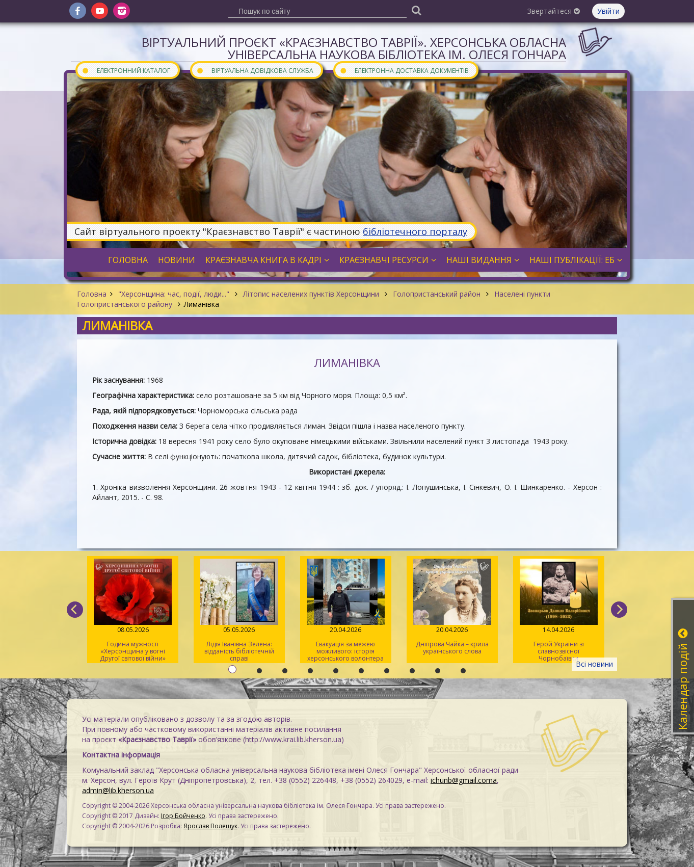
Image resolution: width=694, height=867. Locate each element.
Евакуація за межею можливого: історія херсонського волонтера (345, 611)
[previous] (75, 609)
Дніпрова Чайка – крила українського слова (452, 607)
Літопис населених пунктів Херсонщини (311, 294)
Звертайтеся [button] (553, 11)
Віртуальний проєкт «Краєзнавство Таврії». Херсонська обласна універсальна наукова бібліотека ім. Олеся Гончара (354, 48)
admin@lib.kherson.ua (118, 790)
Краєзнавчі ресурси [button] (387, 260)
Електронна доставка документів (404, 70)
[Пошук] (416, 10)
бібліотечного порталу (415, 231)
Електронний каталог (126, 70)
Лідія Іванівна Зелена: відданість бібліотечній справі (239, 611)
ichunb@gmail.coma (464, 780)
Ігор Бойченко (183, 815)
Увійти (608, 11)
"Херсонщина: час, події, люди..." (173, 294)
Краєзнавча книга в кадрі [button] (267, 260)
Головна (91, 294)
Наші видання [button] (482, 260)
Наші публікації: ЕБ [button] (575, 260)
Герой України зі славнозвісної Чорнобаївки (558, 611)
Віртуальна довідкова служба (254, 70)
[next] (619, 609)
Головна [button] (128, 260)
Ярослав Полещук (210, 826)
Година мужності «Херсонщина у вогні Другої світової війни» (132, 611)
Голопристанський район (437, 294)
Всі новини (594, 664)
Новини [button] (176, 260)
